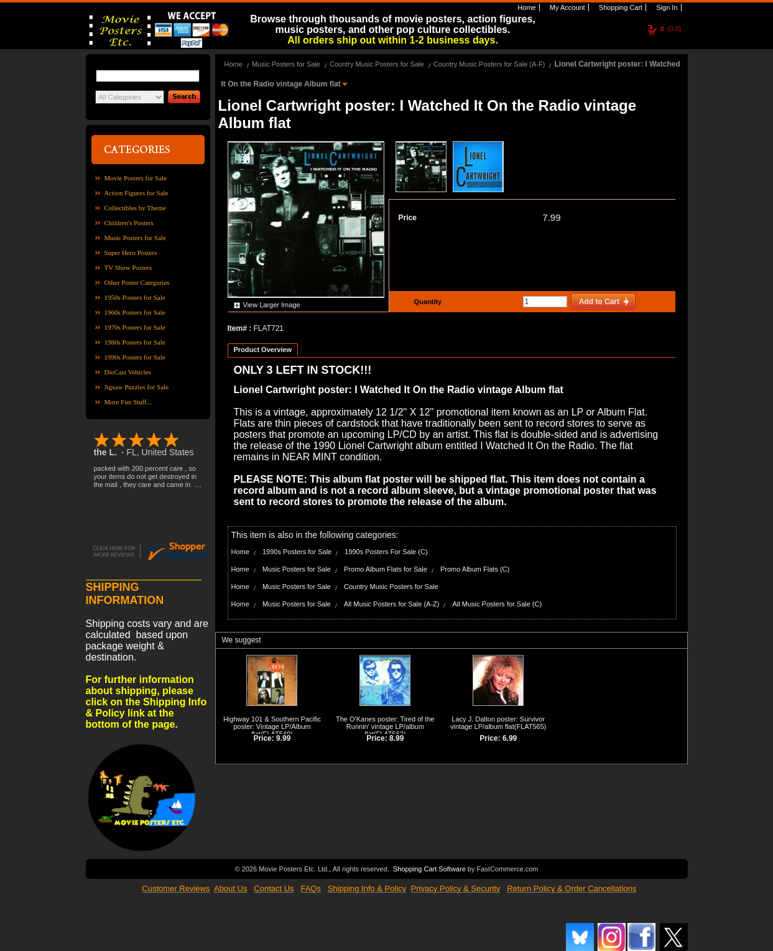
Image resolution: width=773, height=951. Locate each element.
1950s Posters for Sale (134, 297)
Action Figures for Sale (136, 193)
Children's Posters (129, 222)
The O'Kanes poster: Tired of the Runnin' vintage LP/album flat (385, 726)
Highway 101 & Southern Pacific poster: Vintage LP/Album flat (272, 726)
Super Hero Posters (130, 252)
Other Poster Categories (137, 282)
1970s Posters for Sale (134, 327)
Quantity (426, 301)
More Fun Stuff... (128, 402)
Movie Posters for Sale (135, 178)
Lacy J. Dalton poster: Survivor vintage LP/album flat (497, 722)
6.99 (509, 738)
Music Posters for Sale (135, 237)
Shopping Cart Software (429, 867)
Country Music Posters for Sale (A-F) (489, 64)
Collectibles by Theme (135, 207)
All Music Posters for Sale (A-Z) (391, 604)
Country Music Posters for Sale (377, 64)
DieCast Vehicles (127, 372)
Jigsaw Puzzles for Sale (136, 387)
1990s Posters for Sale (134, 357)
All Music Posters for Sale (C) (497, 604)
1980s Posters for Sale (134, 342)
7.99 (551, 217)
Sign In (665, 7)
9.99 (283, 738)
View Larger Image (271, 304)
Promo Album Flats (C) (474, 569)
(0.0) (671, 28)
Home (525, 7)
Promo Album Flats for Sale (385, 569)
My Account (566, 7)
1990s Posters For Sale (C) (386, 551)
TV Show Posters (128, 267)
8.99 (396, 738)
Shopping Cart (619, 7)
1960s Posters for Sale (134, 312)
